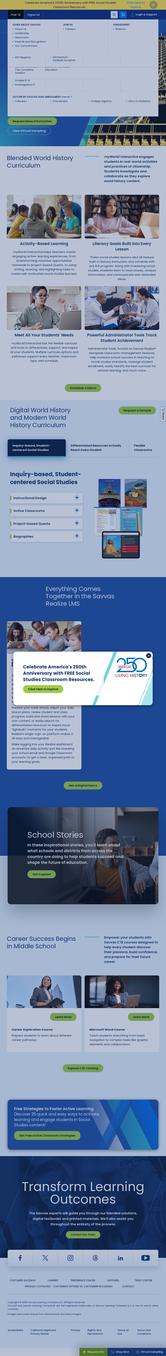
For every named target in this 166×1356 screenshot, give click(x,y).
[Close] (148, 655)
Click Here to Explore (43, 689)
